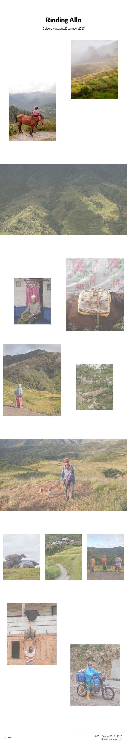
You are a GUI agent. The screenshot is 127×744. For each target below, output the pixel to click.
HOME (8, 737)
